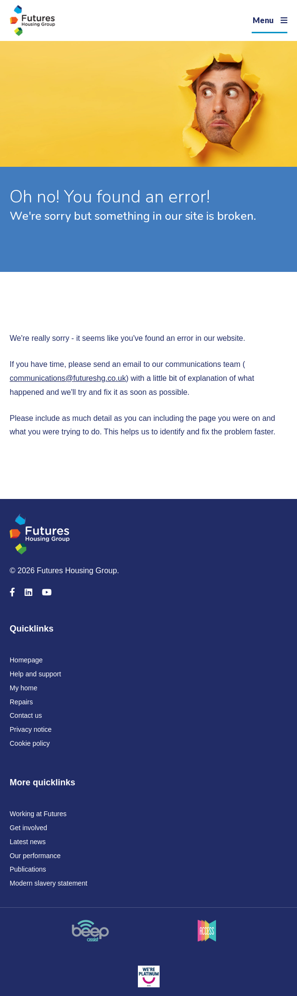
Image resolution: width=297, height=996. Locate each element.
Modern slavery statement (48, 883)
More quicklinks (42, 782)
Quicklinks (32, 628)
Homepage (26, 660)
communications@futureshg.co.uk (68, 378)
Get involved (28, 828)
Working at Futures (38, 814)
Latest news (28, 842)
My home (24, 688)
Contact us (26, 715)
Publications (28, 869)
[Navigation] (269, 20)
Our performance (35, 856)
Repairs (21, 702)
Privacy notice (31, 729)
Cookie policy (30, 743)
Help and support (35, 674)
